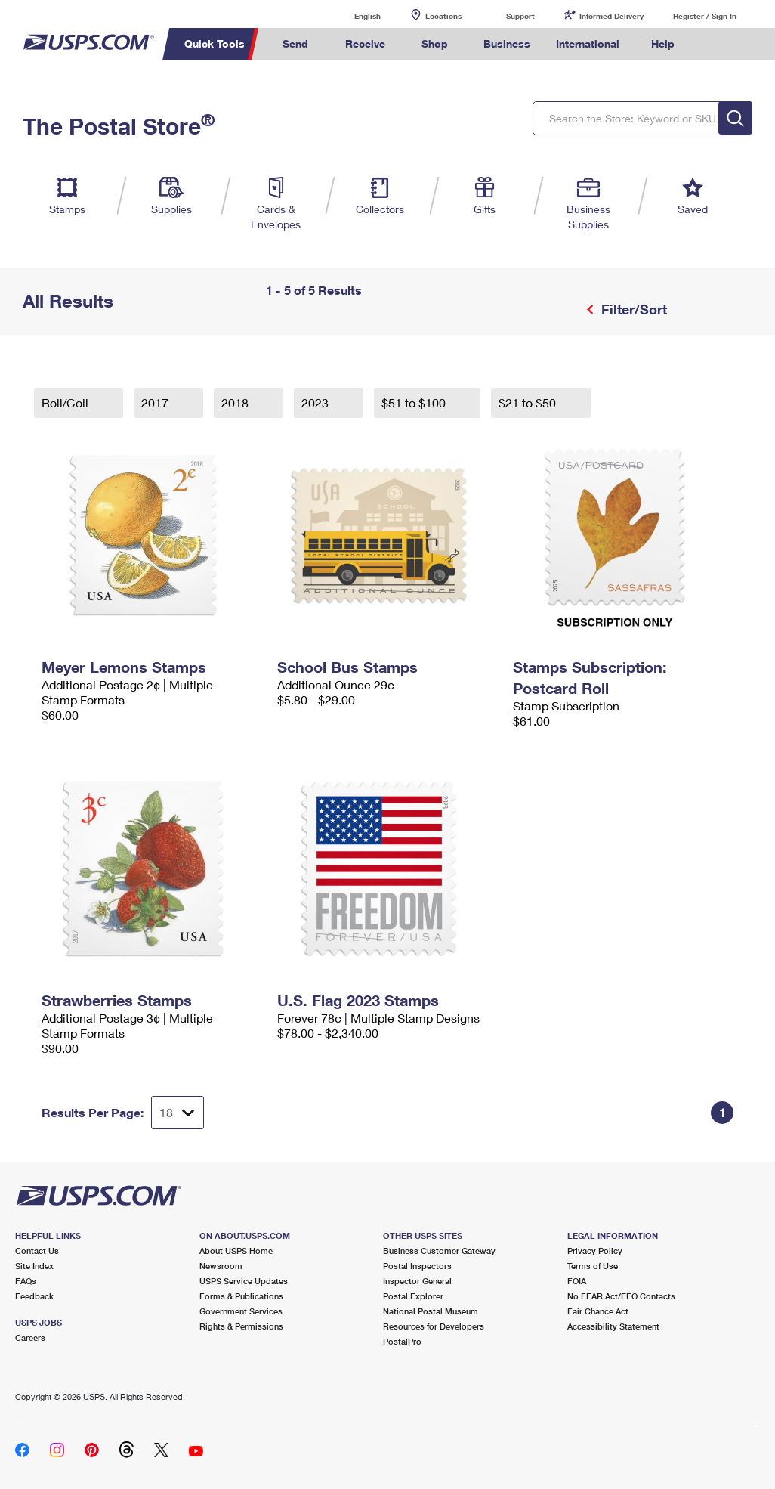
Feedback (34, 1296)
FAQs (25, 1281)
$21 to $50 (529, 402)
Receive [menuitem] (365, 43)
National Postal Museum (430, 1311)
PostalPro (402, 1341)
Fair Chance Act (597, 1311)
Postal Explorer (413, 1296)
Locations (443, 15)
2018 (236, 402)
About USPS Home (236, 1250)
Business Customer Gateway (439, 1250)
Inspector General (417, 1281)
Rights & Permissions (241, 1326)
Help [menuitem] (663, 43)
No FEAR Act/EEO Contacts (621, 1296)
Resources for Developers (433, 1326)
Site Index (34, 1266)
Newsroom (220, 1266)
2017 (156, 402)
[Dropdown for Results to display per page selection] (177, 1112)
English (352, 15)
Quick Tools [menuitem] (214, 43)
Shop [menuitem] (434, 43)
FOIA (576, 1281)
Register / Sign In (704, 15)
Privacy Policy (594, 1250)
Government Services (241, 1311)
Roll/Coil (66, 402)
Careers (30, 1337)
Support (520, 15)
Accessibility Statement (613, 1326)
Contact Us (37, 1250)
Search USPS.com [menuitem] (713, 44)
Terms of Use (592, 1266)
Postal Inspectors (417, 1266)
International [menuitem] (587, 43)
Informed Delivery (611, 15)
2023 (316, 402)
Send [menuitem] (295, 43)
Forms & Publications (241, 1296)
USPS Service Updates (243, 1281)
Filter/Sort (632, 309)
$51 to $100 (415, 402)
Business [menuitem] (506, 43)
